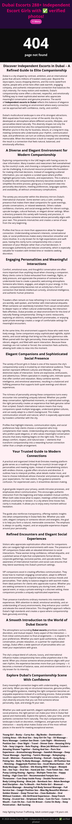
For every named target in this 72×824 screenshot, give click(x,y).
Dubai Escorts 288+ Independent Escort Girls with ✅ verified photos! (36, 10)
